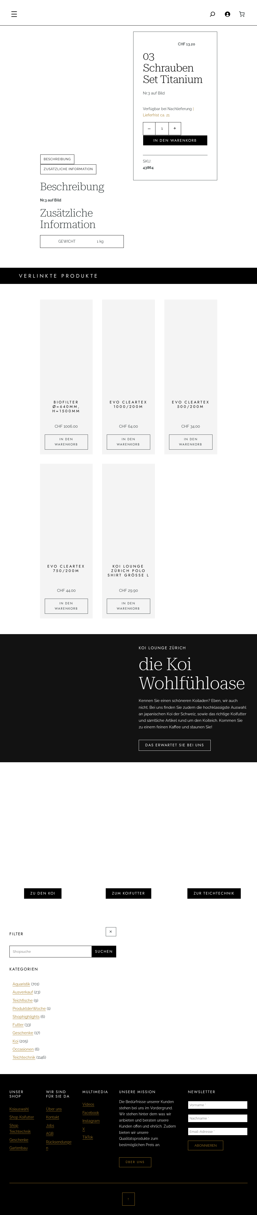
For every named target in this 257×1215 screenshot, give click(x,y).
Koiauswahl (19, 1109)
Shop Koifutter (21, 1117)
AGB (49, 1133)
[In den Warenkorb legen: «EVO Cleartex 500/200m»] (191, 442)
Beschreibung (57, 159)
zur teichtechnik (214, 893)
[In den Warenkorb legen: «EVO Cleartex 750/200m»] (66, 606)
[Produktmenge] (162, 128)
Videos (88, 1104)
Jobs (50, 1125)
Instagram (91, 1121)
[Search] (212, 14)
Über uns (54, 1109)
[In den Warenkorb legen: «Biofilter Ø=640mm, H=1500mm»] (66, 442)
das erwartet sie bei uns (174, 745)
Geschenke (18, 1140)
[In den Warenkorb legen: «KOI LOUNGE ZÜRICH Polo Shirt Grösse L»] (128, 606)
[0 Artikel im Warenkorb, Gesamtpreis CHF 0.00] (242, 14)
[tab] (57, 159)
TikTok (87, 1137)
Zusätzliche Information (68, 169)
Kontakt (52, 1117)
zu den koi (42, 893)
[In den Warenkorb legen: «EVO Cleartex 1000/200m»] (128, 442)
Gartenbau (18, 1148)
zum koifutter (128, 893)
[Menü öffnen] (14, 14)
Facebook (90, 1113)
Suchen (104, 951)
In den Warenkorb (175, 140)
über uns (135, 1162)
